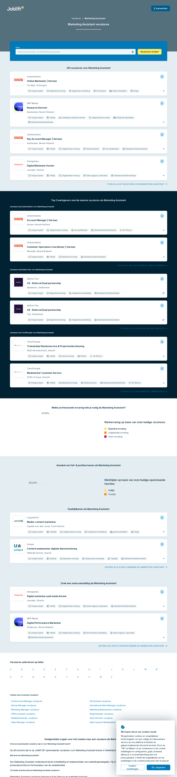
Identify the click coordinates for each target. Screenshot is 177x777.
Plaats (18, 47)
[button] (133, 52)
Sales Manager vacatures (23, 722)
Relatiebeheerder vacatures (24, 718)
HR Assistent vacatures (100, 701)
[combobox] (76, 52)
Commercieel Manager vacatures (26, 701)
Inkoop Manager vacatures (23, 705)
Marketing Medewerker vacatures (106, 709)
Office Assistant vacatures (23, 714)
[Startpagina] (15, 8)
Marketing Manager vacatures (25, 709)
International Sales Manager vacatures (108, 705)
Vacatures (76, 18)
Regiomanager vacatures (101, 714)
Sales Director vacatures (101, 718)
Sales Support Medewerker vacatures (108, 722)
